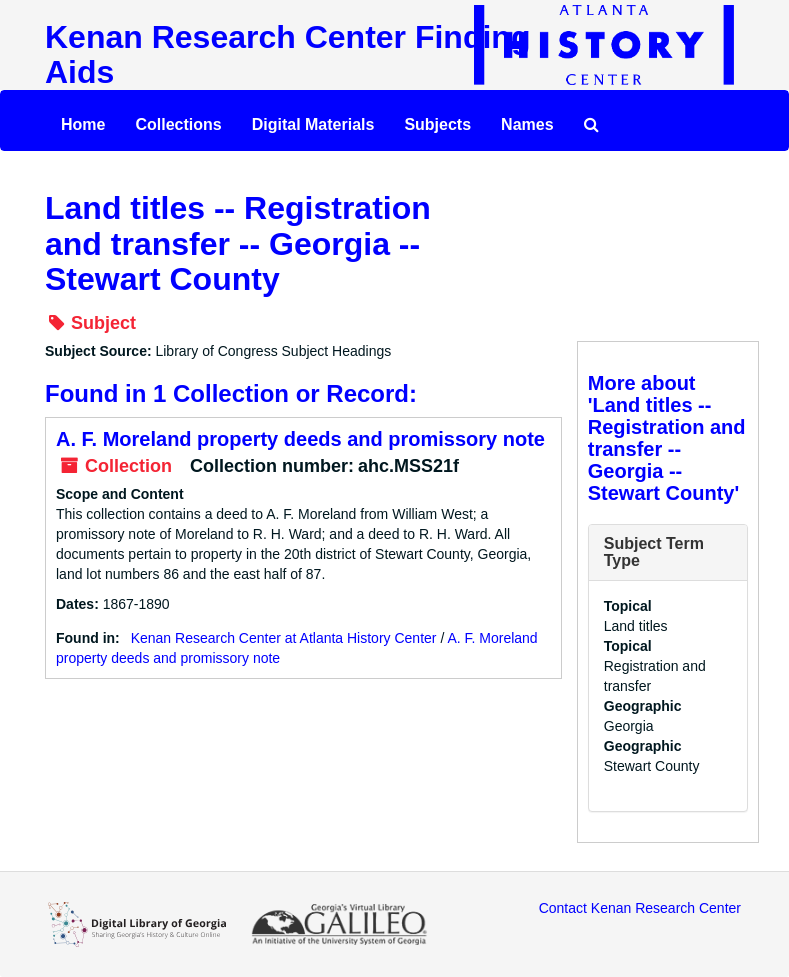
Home (83, 124)
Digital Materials (313, 124)
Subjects (437, 124)
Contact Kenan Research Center (640, 908)
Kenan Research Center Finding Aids (287, 54)
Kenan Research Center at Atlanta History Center (284, 638)
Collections (178, 124)
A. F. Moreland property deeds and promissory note (300, 439)
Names (527, 124)
